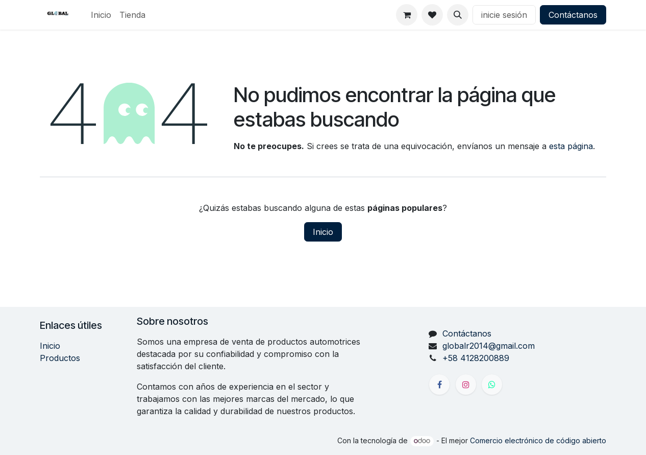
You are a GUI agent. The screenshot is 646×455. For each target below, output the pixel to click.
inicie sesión (504, 15)
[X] (492, 384)
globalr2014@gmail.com (488, 346)
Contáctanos (573, 15)
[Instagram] (466, 384)
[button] (457, 15)
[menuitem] (101, 15)
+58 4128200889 (475, 358)
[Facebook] (439, 384)
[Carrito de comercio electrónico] (406, 15)
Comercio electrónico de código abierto (538, 440)
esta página (571, 146)
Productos (60, 358)
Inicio (323, 232)
